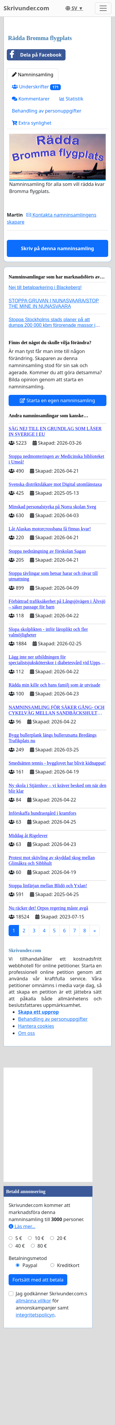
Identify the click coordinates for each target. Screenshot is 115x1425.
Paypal (30, 1379)
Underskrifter (36, 201)
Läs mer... (22, 1340)
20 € (61, 1352)
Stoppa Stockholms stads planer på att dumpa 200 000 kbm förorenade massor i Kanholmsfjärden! (52, 439)
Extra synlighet (31, 237)
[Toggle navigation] (103, 8)
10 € (39, 1352)
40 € (20, 1360)
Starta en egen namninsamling (57, 515)
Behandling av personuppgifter (47, 225)
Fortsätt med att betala (37, 1394)
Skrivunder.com (26, 8)
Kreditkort (68, 1379)
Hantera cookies (36, 1140)
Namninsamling (32, 189)
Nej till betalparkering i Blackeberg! (45, 401)
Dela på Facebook (34, 169)
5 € (18, 1352)
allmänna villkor (33, 1415)
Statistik (71, 213)
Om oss (26, 1147)
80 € (42, 1360)
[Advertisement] (57, 83)
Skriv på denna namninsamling (57, 362)
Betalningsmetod (28, 1372)
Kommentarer (30, 213)
